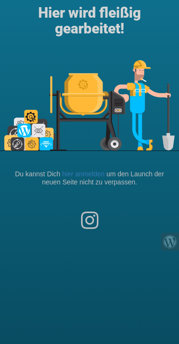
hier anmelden (83, 174)
